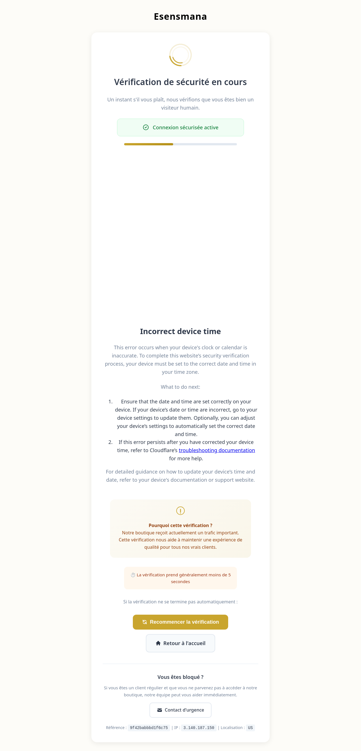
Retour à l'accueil (180, 643)
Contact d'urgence (180, 710)
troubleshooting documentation (217, 450)
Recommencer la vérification (180, 622)
